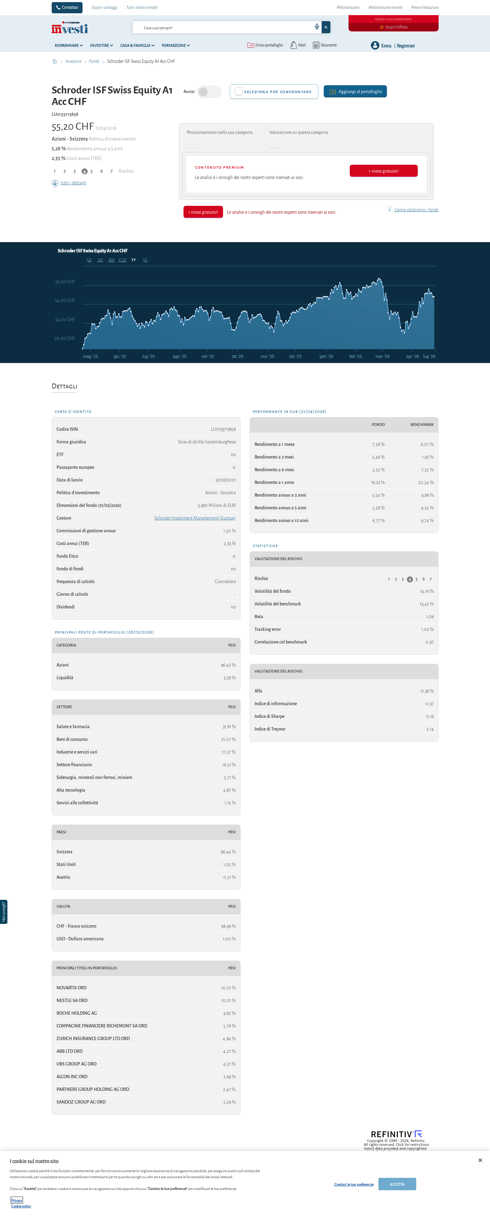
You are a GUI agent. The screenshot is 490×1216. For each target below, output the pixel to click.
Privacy (16, 1204)
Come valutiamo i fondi (412, 209)
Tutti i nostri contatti (141, 7)
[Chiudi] (480, 1164)
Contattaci (70, 7)
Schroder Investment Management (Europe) (195, 518)
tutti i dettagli (69, 182)
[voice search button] (314, 27)
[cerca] (213, 27)
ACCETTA (397, 1188)
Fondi (94, 61)
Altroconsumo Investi (385, 7)
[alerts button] (297, 45)
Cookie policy (21, 1210)
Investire (74, 61)
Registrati (406, 45)
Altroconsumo (348, 7)
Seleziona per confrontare (278, 91)
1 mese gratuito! (384, 170)
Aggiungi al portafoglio (355, 91)
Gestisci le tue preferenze (353, 1188)
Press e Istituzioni (425, 7)
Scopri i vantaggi (104, 7)
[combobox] (231, 27)
